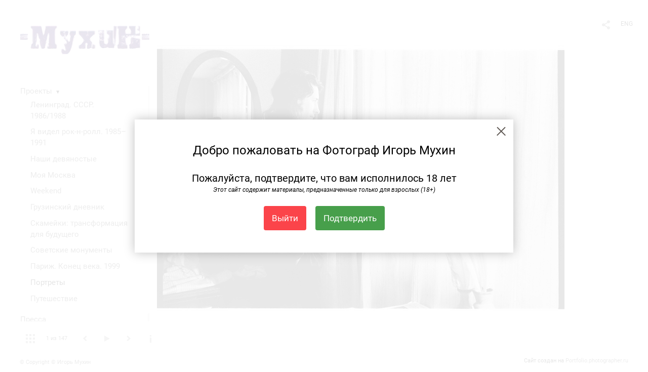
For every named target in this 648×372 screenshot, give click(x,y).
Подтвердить (350, 218)
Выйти (285, 218)
